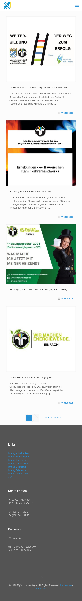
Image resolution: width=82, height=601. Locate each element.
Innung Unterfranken (18, 473)
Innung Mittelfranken (18, 453)
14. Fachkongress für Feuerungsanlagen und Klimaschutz (39, 87)
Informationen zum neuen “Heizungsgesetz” (31, 377)
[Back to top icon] (41, 577)
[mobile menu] (77, 5)
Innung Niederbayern (18, 456)
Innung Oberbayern (18, 460)
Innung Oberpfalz (17, 466)
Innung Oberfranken (18, 463)
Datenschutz (41, 588)
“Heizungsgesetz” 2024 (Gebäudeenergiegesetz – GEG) (38, 289)
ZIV (10, 477)
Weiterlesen (67, 112)
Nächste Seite (53, 417)
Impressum (66, 585)
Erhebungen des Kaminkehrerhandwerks (30, 191)
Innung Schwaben (17, 470)
